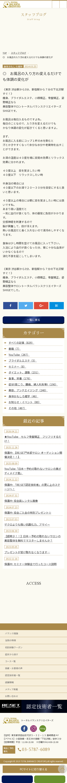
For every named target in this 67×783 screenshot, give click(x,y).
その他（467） (17, 408)
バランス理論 (11, 633)
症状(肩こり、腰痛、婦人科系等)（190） (33, 384)
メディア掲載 (11, 689)
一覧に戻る (33, 320)
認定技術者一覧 (12, 675)
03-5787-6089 (36, 749)
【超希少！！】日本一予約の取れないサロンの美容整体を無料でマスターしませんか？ (32, 538)
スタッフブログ (18, 52)
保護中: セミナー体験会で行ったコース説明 (30, 564)
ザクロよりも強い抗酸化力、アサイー (27, 524)
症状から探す (11, 654)
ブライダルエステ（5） (23, 360)
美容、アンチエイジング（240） (28, 390)
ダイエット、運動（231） (24, 372)
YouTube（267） (19, 355)
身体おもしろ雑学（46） (23, 396)
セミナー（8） (17, 366)
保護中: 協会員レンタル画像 (21, 501)
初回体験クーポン (13, 647)
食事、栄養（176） (20, 378)
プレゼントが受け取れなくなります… (27, 552)
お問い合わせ (11, 696)
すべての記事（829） (21, 343)
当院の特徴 (10, 640)
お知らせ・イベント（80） (25, 402)
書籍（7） (15, 349)
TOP (5, 52)
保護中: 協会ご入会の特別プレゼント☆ (27, 513)
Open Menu (63, 4)
